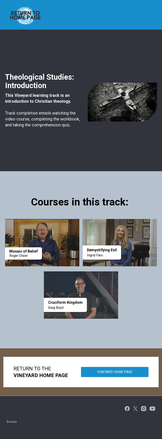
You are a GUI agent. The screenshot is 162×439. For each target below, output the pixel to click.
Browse (12, 421)
